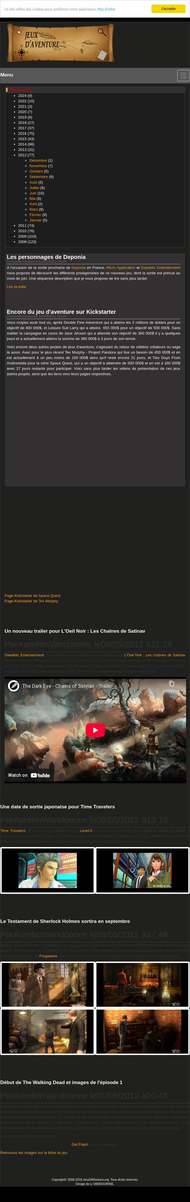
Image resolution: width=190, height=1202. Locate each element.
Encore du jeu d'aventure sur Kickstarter (61, 312)
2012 (22, 155)
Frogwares (48, 956)
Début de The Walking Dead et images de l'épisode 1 (61, 1082)
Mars (33, 209)
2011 (22, 225)
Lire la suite (16, 287)
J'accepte (168, 8)
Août (33, 182)
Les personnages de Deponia (46, 257)
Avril (33, 204)
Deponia (78, 267)
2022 (22, 101)
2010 (22, 231)
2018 (22, 123)
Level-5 (86, 831)
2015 (22, 139)
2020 (22, 112)
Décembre (38, 160)
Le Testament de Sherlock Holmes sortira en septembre (65, 921)
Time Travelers (13, 831)
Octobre (36, 171)
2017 (22, 128)
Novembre (38, 166)
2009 (22, 236)
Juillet (34, 187)
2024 (22, 96)
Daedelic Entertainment (160, 267)
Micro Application (120, 267)
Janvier (35, 220)
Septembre (38, 177)
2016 (22, 133)
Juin (32, 193)
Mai (32, 198)
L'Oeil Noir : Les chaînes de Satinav (154, 655)
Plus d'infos (106, 9)
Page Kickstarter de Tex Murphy (31, 601)
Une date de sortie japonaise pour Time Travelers (57, 806)
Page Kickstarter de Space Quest (32, 595)
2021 (22, 106)
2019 (22, 117)
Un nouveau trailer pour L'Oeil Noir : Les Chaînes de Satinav (75, 631)
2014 (22, 144)
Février (35, 215)
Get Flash (79, 1144)
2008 (22, 242)
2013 (22, 150)
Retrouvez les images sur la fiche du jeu (33, 1153)
